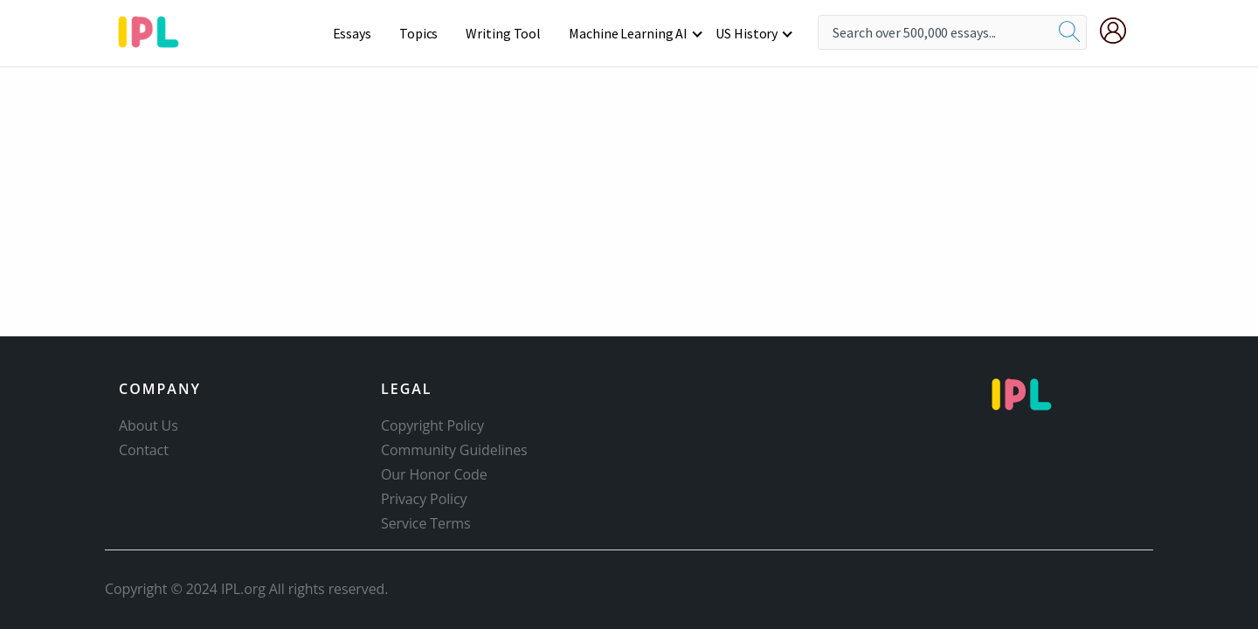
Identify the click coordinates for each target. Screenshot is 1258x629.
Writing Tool (503, 33)
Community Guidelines (454, 450)
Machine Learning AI (628, 33)
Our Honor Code (434, 474)
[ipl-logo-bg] (155, 28)
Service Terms (426, 523)
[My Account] (1120, 30)
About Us (148, 425)
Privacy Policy (424, 498)
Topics (418, 33)
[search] (1069, 32)
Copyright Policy (432, 425)
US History (746, 33)
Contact (144, 450)
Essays (352, 33)
